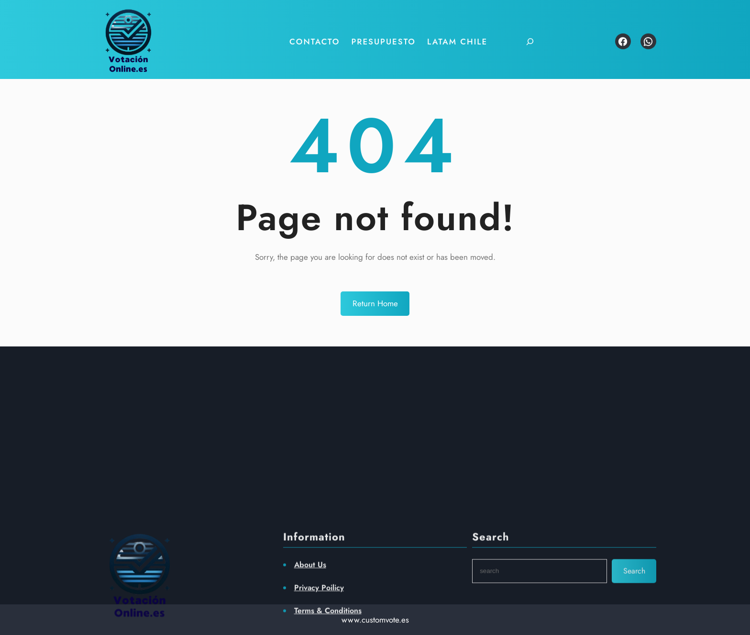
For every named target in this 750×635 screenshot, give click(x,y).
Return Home (375, 303)
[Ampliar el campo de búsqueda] (524, 34)
